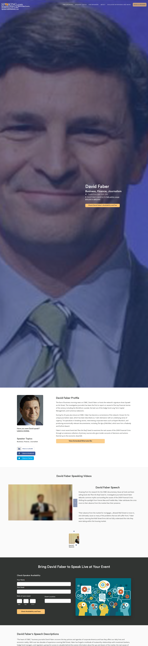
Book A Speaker (139, 4)
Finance (102, 191)
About (103, 4)
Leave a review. (23, 431)
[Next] (75, 503)
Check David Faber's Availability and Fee (102, 205)
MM (19, 604)
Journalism (115, 191)
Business (90, 191)
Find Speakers (68, 4)
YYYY (32, 604)
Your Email (21, 587)
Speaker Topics (81, 4)
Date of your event (24, 596)
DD (26, 604)
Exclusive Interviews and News (119, 4)
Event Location (50, 596)
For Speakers (94, 4)
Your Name (21, 580)
